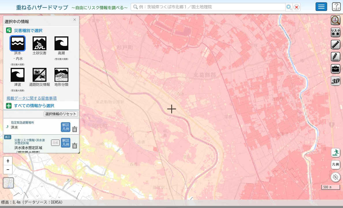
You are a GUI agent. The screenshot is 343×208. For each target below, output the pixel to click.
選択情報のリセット (60, 114)
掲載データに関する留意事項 (32, 98)
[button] (7, 176)
